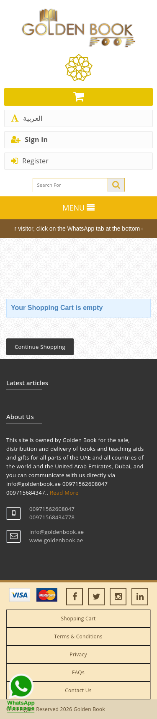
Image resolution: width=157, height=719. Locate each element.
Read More (64, 492)
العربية (26, 118)
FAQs (78, 672)
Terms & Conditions (78, 636)
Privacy (78, 654)
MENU (78, 208)
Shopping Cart (78, 618)
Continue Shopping (40, 347)
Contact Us (78, 690)
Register (30, 160)
